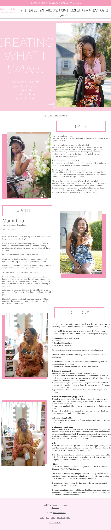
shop (23, 301)
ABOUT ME (53, 116)
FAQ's (45, 116)
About (53, 517)
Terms (42, 517)
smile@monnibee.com (76, 413)
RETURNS (63, 116)
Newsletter (65, 15)
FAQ (47, 517)
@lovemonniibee (59, 512)
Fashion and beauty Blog (92, 10)
